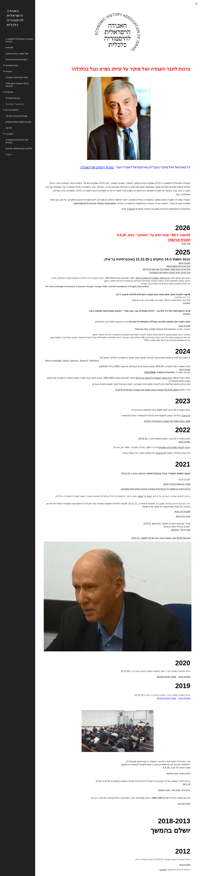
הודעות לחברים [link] (13, 98)
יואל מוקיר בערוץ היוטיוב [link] (17, 53)
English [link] (9, 154)
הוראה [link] (9, 127)
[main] (117, 69)
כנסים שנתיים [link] (12, 65)
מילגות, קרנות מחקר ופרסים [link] (19, 148)
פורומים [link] (9, 92)
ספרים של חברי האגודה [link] (17, 77)
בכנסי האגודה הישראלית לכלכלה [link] (17, 84)
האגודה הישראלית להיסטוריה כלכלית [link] (19, 40)
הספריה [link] (9, 133)
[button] (196, 4)
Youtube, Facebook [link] (15, 104)
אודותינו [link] (9, 47)
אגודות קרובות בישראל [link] (16, 115)
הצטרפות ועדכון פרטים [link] (16, 59)
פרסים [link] (9, 71)
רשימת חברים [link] (12, 109)
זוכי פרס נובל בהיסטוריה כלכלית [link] (17, 141)
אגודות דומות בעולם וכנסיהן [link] (18, 121)
